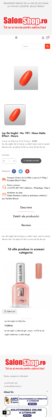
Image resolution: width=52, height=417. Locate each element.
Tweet (21, 171)
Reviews (26, 225)
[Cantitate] (9, 161)
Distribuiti (14, 171)
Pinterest (27, 171)
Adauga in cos (31, 160)
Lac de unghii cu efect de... (15, 321)
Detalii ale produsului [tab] (26, 216)
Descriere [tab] (26, 207)
